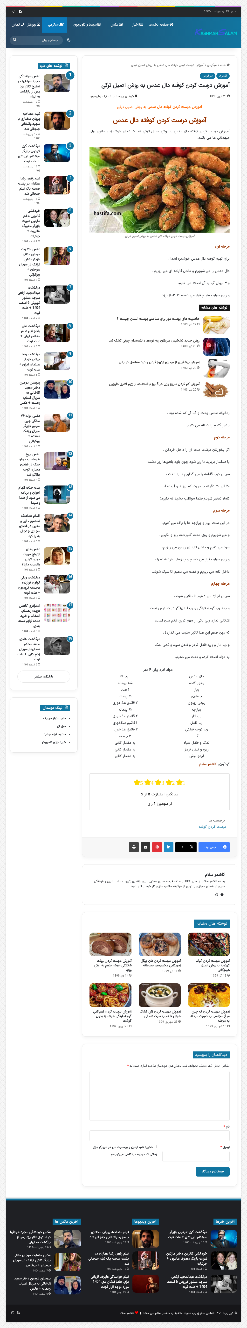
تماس (18, 24)
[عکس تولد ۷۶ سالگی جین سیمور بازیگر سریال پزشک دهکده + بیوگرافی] (57, 423)
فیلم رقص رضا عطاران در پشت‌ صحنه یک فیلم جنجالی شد (29, 186)
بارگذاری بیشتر (43, 676)
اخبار (137, 24)
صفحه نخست (161, 24)
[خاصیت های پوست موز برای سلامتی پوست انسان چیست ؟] (216, 325)
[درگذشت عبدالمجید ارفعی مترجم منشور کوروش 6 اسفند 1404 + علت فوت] (57, 295)
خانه (225, 65)
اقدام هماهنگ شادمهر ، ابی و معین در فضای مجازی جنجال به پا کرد (29, 526)
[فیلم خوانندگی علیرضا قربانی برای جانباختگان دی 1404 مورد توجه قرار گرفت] (145, 1284)
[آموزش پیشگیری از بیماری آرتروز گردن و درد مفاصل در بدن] (216, 368)
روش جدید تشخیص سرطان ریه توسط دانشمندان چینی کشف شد (154, 340)
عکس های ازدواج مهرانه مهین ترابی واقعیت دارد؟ (31, 557)
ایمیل (225, 1147)
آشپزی (223, 75)
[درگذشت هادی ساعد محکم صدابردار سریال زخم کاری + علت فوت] (57, 646)
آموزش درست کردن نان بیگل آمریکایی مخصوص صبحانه (161, 963)
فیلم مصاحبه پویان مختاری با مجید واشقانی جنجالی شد (29, 121)
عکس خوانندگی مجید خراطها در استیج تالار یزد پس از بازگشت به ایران (29, 86)
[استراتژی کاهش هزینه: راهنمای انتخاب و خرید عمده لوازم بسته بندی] (57, 613)
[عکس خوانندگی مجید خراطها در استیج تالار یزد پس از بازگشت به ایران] (57, 83)
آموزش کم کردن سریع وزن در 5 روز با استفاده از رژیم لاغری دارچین (154, 384)
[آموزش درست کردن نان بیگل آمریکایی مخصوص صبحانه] (160, 944)
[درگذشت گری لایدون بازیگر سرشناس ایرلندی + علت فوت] (57, 153)
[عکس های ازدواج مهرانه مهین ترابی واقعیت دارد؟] (57, 556)
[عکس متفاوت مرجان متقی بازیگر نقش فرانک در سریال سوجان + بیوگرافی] (57, 256)
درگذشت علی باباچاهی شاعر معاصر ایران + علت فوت (30, 334)
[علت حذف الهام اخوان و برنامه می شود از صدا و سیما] (57, 495)
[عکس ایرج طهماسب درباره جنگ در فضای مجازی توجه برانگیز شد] (57, 461)
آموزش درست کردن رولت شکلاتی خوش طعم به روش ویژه (112, 965)
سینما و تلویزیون (87, 24)
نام (226, 1126)
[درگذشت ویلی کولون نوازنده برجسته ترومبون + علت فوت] (57, 584)
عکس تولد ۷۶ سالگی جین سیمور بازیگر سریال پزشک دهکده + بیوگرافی (30, 429)
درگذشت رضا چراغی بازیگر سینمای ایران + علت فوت (29, 362)
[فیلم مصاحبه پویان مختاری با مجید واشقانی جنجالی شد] (57, 121)
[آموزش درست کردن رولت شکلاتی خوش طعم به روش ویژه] (110, 944)
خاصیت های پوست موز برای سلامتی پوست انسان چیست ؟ (158, 318)
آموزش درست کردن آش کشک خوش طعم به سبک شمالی (160, 1014)
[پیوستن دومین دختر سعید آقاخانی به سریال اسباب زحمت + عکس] (57, 389)
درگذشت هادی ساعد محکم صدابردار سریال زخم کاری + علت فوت (28, 649)
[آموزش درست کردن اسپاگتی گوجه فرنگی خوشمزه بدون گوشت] (110, 995)
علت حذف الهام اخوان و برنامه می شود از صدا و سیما (29, 495)
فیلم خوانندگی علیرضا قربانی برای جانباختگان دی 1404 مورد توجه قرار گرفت (109, 1282)
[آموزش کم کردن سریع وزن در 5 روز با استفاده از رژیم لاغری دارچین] (216, 390)
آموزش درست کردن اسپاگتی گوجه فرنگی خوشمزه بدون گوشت (112, 1016)
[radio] (138, 782)
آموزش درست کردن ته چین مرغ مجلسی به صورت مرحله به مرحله (210, 1016)
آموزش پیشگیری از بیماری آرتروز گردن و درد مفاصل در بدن (159, 362)
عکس (116, 24)
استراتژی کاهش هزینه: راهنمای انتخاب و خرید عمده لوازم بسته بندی (29, 616)
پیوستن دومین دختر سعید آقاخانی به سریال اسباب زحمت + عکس (30, 393)
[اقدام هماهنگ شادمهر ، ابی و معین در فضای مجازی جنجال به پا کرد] (57, 523)
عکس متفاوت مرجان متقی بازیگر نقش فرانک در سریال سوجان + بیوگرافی (29, 262)
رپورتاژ (33, 24)
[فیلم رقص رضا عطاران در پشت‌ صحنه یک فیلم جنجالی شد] (57, 185)
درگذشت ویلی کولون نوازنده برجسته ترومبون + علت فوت (29, 585)
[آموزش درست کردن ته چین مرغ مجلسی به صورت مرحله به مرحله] (209, 995)
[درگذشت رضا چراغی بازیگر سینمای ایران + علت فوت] (57, 361)
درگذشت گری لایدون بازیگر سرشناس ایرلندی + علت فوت (29, 154)
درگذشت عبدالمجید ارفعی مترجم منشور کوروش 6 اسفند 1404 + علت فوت (29, 300)
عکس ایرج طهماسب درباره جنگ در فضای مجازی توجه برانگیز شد (29, 464)
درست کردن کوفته (212, 827)
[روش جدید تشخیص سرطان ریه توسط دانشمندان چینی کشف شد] (216, 347)
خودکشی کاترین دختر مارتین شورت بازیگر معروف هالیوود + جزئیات (31, 223)
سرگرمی (56, 24)
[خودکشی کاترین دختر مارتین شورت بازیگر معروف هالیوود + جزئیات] (57, 218)
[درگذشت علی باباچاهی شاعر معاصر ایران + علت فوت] (57, 333)
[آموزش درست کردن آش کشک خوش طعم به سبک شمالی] (160, 995)
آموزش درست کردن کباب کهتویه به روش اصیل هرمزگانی (212, 965)
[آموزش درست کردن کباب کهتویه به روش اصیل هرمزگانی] (209, 944)
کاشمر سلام (215, 874)
